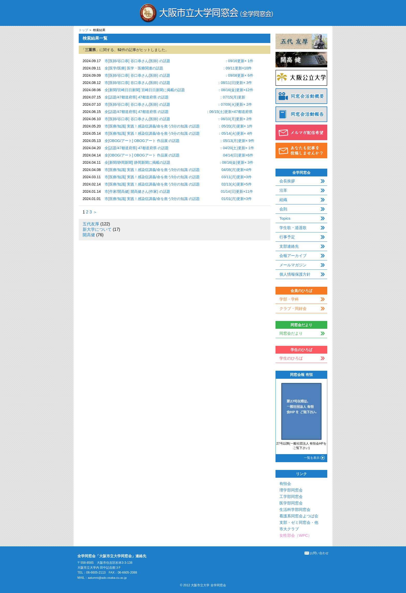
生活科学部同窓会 (294, 509)
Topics (285, 218)
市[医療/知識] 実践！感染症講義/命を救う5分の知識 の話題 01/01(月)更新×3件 (178, 199)
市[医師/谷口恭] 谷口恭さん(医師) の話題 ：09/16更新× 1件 (179, 61)
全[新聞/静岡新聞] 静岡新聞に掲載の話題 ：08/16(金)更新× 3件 (179, 162)
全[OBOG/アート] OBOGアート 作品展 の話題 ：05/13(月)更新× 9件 (179, 141)
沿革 (283, 190)
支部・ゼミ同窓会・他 (298, 522)
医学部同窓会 (291, 503)
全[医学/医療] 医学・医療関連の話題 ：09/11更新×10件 (178, 68)
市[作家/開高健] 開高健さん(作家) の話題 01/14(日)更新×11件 (179, 191)
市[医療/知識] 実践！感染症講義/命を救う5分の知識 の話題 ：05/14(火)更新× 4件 (178, 133)
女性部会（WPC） (295, 535)
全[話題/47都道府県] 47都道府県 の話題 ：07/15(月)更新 (175, 97)
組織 (283, 199)
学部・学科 (289, 299)
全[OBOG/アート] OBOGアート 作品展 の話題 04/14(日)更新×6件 (179, 155)
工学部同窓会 (291, 496)
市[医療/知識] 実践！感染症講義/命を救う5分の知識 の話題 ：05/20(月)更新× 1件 (178, 126)
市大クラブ (289, 529)
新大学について (97, 229)
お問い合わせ (316, 553)
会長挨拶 (287, 181)
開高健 (89, 235)
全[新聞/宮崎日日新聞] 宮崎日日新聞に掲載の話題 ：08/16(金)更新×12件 (179, 90)
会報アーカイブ (293, 255)
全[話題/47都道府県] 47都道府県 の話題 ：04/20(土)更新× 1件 (179, 148)
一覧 (312, 458)
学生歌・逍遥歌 (293, 227)
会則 (283, 209)
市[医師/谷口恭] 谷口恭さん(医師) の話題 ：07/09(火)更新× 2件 (178, 104)
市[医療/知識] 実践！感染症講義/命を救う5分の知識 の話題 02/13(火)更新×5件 (178, 184)
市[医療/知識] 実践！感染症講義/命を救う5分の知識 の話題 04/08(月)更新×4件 (178, 170)
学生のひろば (291, 358)
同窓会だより (291, 333)
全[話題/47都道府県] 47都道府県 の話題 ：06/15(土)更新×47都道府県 (178, 112)
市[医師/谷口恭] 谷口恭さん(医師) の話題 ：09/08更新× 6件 (179, 75)
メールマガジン (293, 265)
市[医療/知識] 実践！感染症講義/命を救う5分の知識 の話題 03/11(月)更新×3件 (178, 177)
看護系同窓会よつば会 (298, 516)
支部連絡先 (289, 246)
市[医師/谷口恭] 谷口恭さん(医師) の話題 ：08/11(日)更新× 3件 (178, 83)
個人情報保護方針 (294, 274)
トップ (83, 30)
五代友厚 (91, 224)
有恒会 (285, 483)
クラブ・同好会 (293, 308)
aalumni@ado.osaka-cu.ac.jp (108, 578)
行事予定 (287, 237)
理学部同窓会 (291, 490)
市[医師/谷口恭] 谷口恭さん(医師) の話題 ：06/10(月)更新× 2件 (178, 119)
